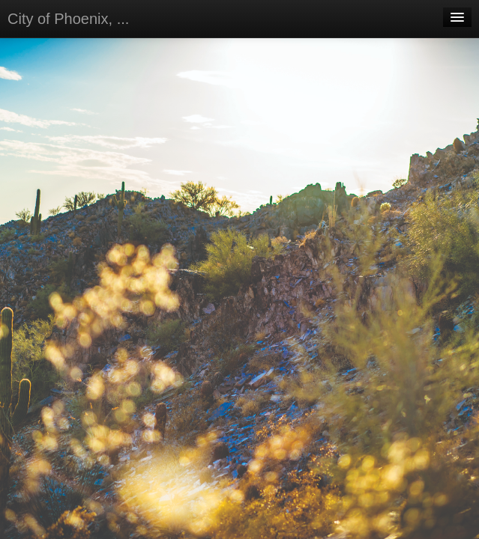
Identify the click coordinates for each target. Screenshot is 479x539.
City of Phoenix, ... (68, 18)
